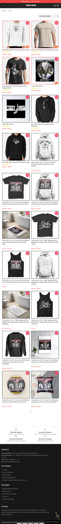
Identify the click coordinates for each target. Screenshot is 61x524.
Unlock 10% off (57, 516)
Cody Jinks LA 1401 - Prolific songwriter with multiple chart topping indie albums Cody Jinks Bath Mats (16, 322)
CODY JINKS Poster (37, 86)
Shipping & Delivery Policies (10, 488)
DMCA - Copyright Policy (9, 477)
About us (4, 469)
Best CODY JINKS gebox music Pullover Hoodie (15, 50)
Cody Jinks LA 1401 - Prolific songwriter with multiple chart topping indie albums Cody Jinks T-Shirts (45, 242)
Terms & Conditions (7, 472)
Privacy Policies (6, 475)
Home (4, 11)
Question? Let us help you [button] (52, 521)
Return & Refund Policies (9, 494)
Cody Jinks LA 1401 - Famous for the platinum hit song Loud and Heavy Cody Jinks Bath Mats (15, 242)
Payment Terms (6, 491)
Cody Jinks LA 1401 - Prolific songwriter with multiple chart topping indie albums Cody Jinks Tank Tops (45, 322)
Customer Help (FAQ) (8, 499)
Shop (10, 11)
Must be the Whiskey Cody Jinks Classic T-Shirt (44, 50)
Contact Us (5, 496)
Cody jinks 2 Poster (8, 124)
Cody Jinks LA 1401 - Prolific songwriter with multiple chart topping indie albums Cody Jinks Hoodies (45, 282)
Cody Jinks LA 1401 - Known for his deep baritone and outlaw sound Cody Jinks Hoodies (43, 164)
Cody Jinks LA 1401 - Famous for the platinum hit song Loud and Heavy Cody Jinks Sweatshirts (15, 362)
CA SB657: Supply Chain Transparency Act (14, 480)
